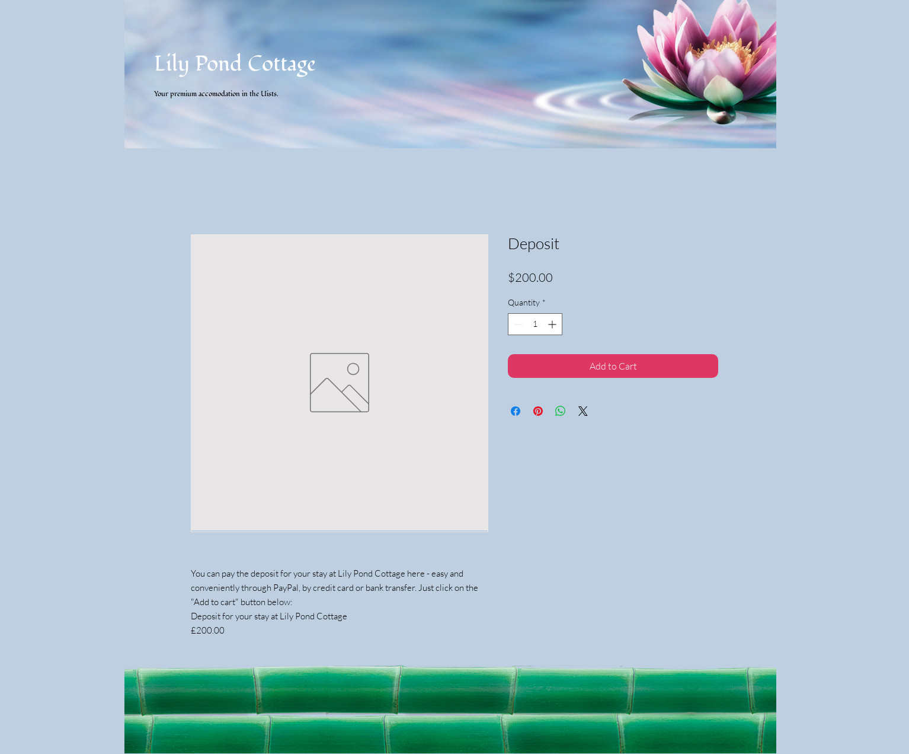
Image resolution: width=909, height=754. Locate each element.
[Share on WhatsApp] (560, 411)
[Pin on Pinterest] (538, 411)
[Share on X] (583, 411)
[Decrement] (517, 324)
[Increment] (553, 324)
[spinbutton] (535, 324)
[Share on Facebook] (515, 411)
